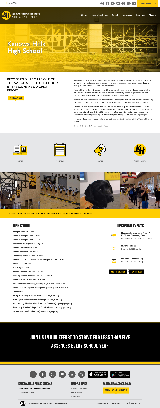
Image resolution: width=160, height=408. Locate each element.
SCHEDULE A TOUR (16, 98)
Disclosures (75, 396)
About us (152, 15)
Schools (115, 15)
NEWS (100, 161)
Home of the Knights (99, 15)
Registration (127, 15)
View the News (136, 272)
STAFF (20, 161)
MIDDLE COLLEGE (140, 161)
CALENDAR (60, 161)
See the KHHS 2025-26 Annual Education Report (91, 126)
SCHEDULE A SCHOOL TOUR (117, 384)
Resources (140, 15)
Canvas (84, 15)
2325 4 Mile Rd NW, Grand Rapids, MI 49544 (34, 389)
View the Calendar (118, 272)
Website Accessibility (78, 389)
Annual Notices (76, 393)
